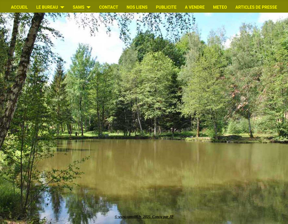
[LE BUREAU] (61, 7)
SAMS (78, 7)
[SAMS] (87, 7)
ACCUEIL (19, 7)
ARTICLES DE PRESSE (256, 7)
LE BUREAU (47, 7)
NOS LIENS (137, 7)
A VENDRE (195, 7)
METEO (220, 7)
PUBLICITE (166, 7)
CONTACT (108, 7)
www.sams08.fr (130, 217)
